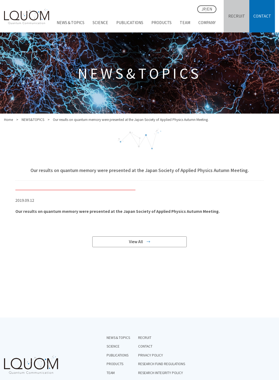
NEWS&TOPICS (33, 119)
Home (8, 119)
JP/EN (207, 9)
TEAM (111, 372)
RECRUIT (144, 337)
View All (136, 241)
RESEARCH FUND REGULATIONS (161, 363)
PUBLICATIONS (117, 355)
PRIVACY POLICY (150, 355)
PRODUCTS (115, 363)
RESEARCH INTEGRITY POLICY (160, 372)
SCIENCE (113, 346)
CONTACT (145, 346)
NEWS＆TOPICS (118, 337)
